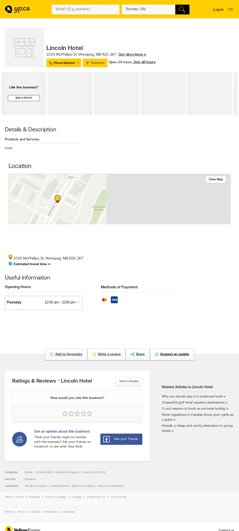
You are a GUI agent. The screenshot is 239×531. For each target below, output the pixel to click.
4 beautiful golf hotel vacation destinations (193, 403)
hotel (8, 148)
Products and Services (22, 139)
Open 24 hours (120, 62)
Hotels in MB (43, 472)
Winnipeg (30, 479)
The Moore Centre (35, 486)
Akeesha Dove (60, 486)
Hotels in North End (93, 472)
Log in (218, 10)
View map (216, 179)
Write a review (128, 381)
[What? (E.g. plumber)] (85, 9)
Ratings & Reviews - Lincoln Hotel (52, 381)
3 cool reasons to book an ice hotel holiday (193, 409)
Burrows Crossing (83, 486)
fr (231, 10)
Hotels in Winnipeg (66, 472)
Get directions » (132, 55)
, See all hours (144, 62)
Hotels (28, 472)
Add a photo (23, 98)
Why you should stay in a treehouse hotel (192, 396)
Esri (150, 221)
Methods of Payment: (119, 287)
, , (96, 55)
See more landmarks (110, 486)
